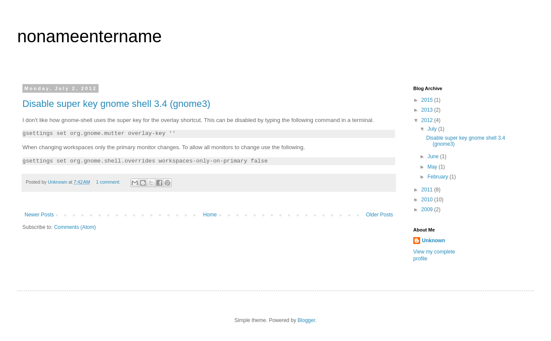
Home (210, 215)
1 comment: (108, 182)
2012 (427, 120)
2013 (427, 110)
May (433, 167)
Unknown (433, 241)
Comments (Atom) (75, 227)
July (432, 129)
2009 (427, 209)
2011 (427, 190)
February (438, 177)
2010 (427, 200)
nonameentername (89, 36)
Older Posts (379, 215)
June (433, 156)
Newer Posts (39, 215)
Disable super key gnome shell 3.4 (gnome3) (116, 103)
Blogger (306, 320)
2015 (427, 100)
